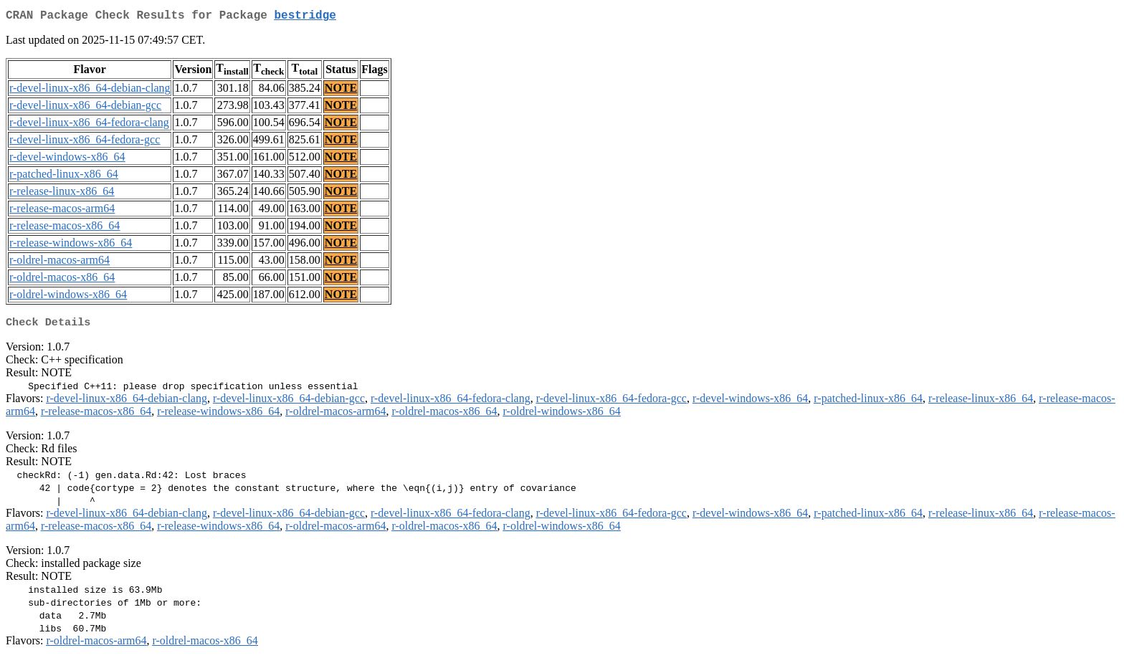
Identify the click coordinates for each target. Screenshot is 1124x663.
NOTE (341, 91)
